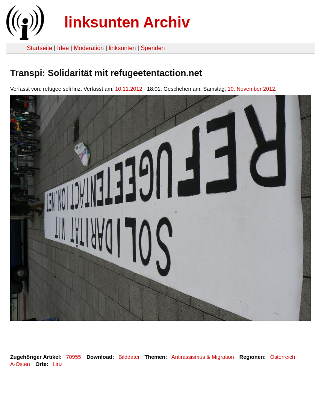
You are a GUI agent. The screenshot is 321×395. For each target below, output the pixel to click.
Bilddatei (128, 357)
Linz (57, 364)
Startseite (39, 48)
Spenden (153, 48)
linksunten (122, 48)
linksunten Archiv (127, 22)
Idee (63, 48)
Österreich (282, 357)
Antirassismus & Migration (202, 357)
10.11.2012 (128, 89)
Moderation (89, 48)
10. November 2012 (251, 89)
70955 (73, 357)
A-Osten (20, 364)
